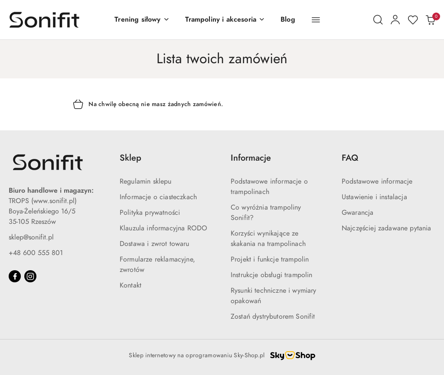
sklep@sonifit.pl (31, 237)
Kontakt (130, 285)
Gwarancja (357, 212)
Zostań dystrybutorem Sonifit (273, 316)
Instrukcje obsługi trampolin (271, 275)
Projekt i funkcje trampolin (270, 259)
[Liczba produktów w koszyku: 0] (430, 20)
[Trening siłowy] (142, 20)
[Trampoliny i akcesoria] (225, 20)
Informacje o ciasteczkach (158, 197)
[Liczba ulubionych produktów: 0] (412, 20)
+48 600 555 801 (36, 253)
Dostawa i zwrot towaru (154, 244)
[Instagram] (30, 276)
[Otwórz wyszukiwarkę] (378, 20)
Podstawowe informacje (377, 181)
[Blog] (288, 20)
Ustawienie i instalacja (374, 197)
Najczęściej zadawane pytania (386, 228)
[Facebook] (15, 276)
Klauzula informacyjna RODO (163, 228)
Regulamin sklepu (146, 181)
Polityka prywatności (150, 212)
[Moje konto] (395, 20)
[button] (315, 20)
